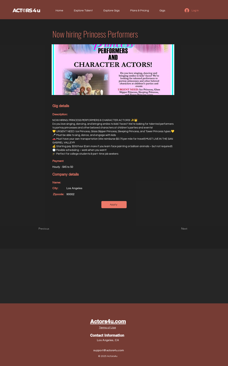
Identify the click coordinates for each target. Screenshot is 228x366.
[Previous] (50, 228)
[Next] (178, 228)
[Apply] (114, 204)
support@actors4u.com (108, 350)
